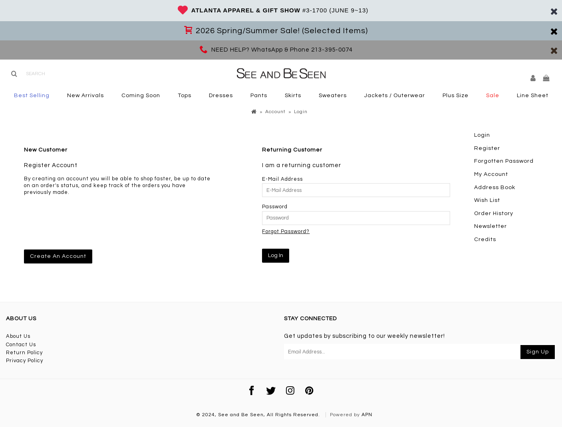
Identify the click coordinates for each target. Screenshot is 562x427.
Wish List (487, 200)
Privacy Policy (24, 360)
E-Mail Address (282, 179)
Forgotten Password (504, 161)
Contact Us (21, 344)
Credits (485, 239)
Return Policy (24, 352)
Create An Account (58, 256)
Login (482, 135)
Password (275, 207)
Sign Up (537, 352)
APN (366, 414)
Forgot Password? (286, 231)
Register (487, 148)
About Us (18, 336)
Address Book (494, 187)
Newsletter (490, 226)
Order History (493, 213)
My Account (491, 174)
